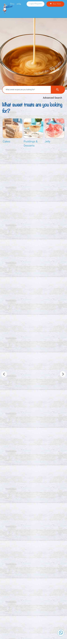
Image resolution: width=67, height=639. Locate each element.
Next (62, 374)
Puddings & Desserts (31, 143)
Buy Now (55, 4)
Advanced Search (52, 97)
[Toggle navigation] (63, 14)
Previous (4, 374)
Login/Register (35, 4)
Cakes (6, 141)
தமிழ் (19, 4)
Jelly (47, 141)
